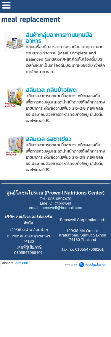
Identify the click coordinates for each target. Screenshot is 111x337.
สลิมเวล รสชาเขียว (48, 139)
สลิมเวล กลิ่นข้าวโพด (51, 89)
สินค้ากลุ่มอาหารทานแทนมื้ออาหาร (59, 37)
